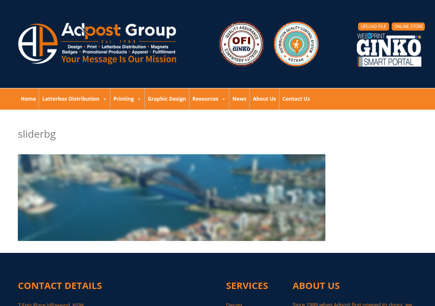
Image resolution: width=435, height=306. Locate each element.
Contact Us (296, 98)
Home (28, 98)
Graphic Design (167, 98)
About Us (264, 98)
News (239, 98)
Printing (127, 98)
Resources (209, 98)
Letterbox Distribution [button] (74, 98)
